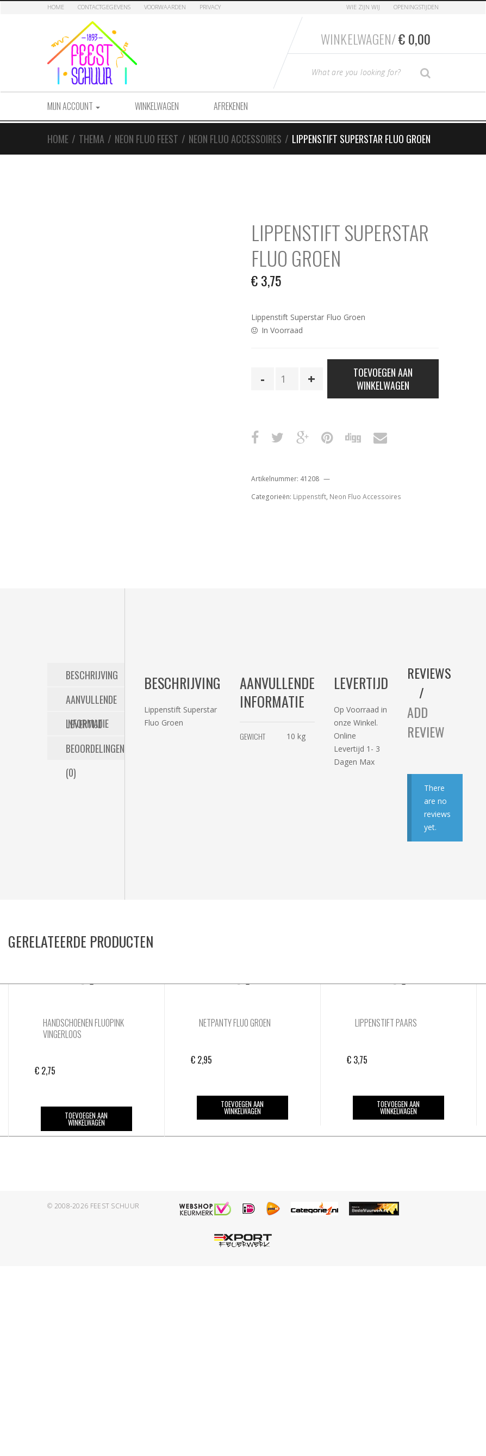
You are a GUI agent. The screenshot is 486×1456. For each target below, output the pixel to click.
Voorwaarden (165, 7)
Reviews (429, 673)
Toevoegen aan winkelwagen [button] (86, 1119)
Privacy (210, 7)
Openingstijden (416, 7)
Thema (91, 139)
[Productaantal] (287, 378)
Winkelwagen (157, 106)
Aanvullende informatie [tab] (91, 701)
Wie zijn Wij (363, 7)
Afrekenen (231, 106)
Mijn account (73, 106)
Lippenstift (309, 496)
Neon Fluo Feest (146, 139)
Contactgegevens (104, 7)
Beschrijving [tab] (92, 675)
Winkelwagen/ (376, 38)
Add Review (426, 721)
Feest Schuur (115, 1206)
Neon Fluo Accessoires (235, 139)
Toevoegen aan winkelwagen (383, 378)
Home (55, 7)
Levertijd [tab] (84, 724)
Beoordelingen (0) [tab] (95, 750)
